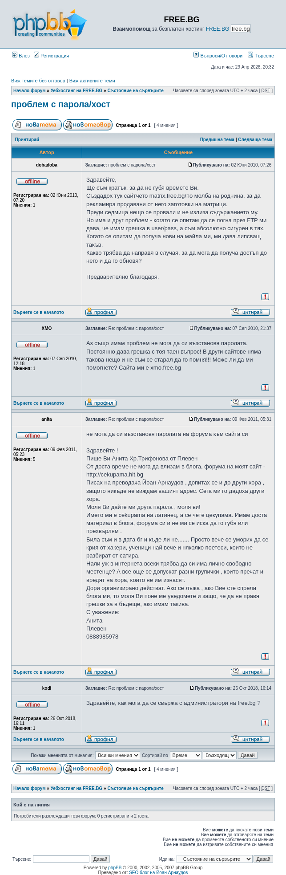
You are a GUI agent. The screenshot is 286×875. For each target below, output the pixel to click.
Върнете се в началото (38, 312)
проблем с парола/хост (60, 104)
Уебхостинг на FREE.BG (77, 90)
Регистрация (51, 55)
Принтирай (27, 139)
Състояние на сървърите (135, 90)
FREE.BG (218, 29)
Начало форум (29, 90)
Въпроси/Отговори (217, 55)
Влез (21, 55)
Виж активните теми (92, 80)
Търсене (261, 55)
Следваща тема (255, 139)
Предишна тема (217, 139)
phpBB (114, 867)
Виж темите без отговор (38, 80)
